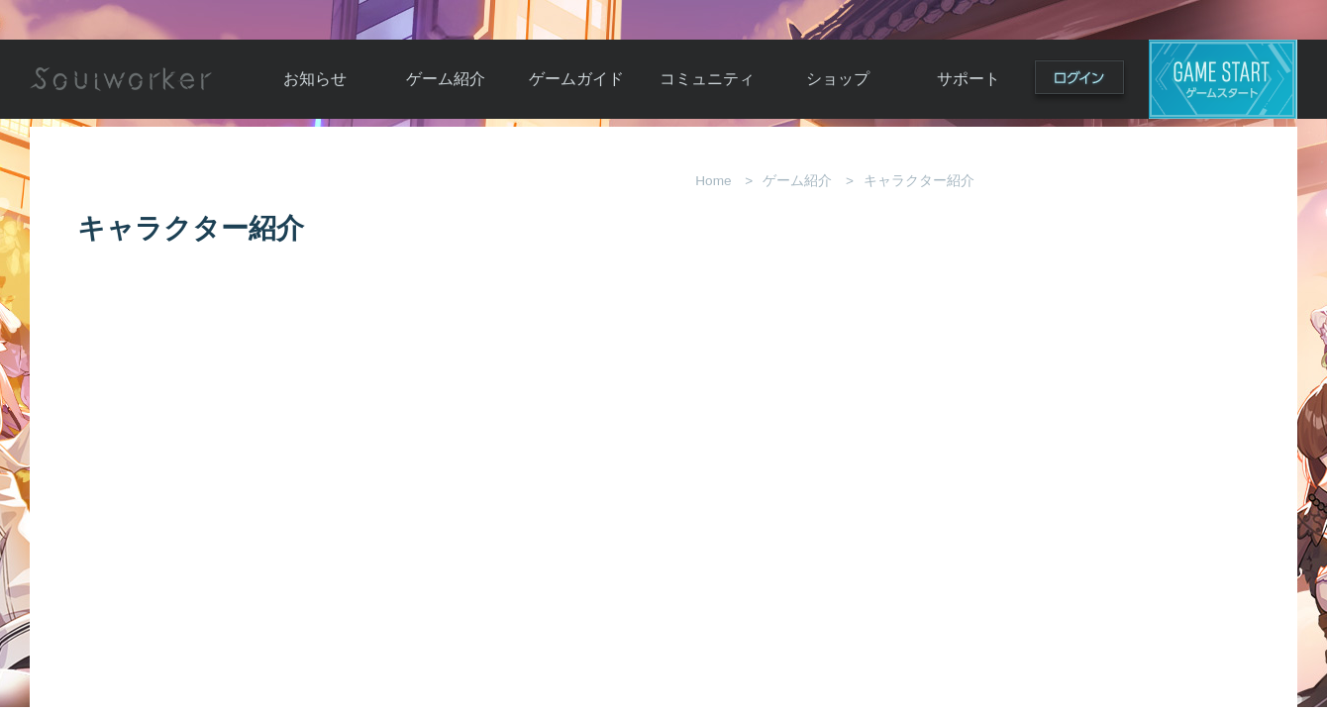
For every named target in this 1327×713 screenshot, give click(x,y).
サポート (968, 78)
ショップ (837, 78)
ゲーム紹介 (445, 78)
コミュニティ (707, 78)
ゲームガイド (576, 78)
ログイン (1079, 81)
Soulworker (121, 79)
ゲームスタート (1223, 79)
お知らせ (315, 78)
